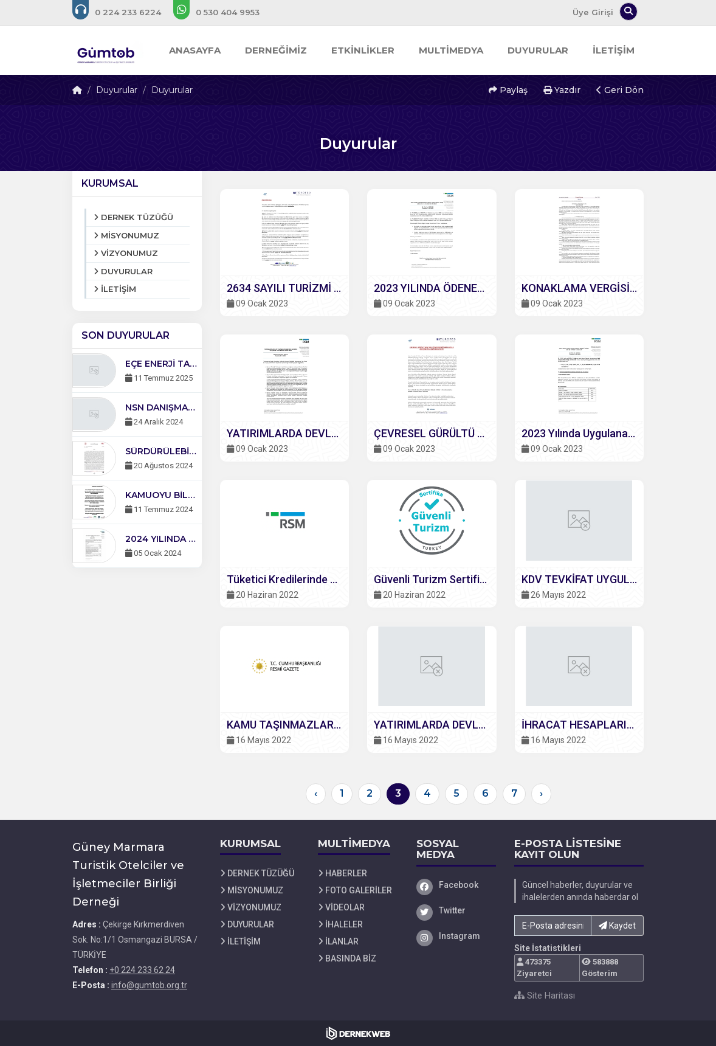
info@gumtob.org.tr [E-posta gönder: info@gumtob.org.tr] (149, 985)
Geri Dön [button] (620, 90)
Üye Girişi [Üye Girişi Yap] (593, 12)
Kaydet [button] (617, 925)
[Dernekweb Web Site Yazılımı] (358, 1033)
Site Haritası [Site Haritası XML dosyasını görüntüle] (544, 995)
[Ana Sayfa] (107, 50)
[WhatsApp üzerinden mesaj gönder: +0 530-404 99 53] (225, 12)
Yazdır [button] (561, 90)
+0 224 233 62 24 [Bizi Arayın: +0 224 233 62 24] (142, 970)
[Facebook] (456, 885)
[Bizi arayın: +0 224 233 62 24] (125, 12)
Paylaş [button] (508, 90)
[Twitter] (456, 910)
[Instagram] (456, 936)
